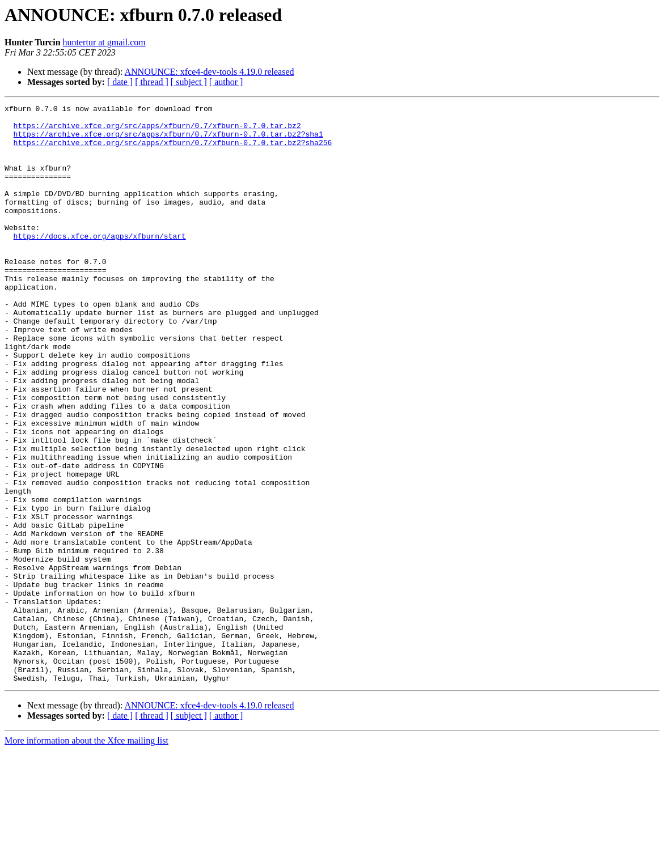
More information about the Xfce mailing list (86, 856)
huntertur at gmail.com (104, 42)
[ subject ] (189, 82)
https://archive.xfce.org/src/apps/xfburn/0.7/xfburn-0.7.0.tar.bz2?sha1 (168, 140)
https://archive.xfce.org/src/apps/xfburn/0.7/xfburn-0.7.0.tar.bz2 (157, 130)
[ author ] (226, 82)
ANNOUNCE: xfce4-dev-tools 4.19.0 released (209, 72)
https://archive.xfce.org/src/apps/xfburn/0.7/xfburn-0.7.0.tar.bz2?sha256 (173, 151)
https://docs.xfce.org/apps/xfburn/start (100, 263)
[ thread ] (151, 82)
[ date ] (120, 82)
